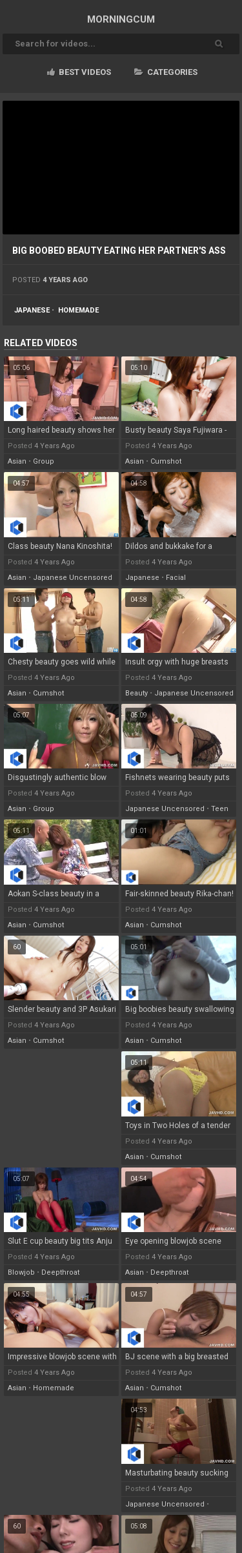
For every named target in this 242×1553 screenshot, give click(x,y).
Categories (165, 72)
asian (17, 461)
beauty (136, 693)
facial (176, 577)
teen (219, 809)
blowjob (21, 1272)
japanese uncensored (72, 577)
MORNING (121, 19)
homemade (78, 310)
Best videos (79, 72)
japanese (32, 310)
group (43, 461)
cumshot (165, 461)
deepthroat (60, 1272)
